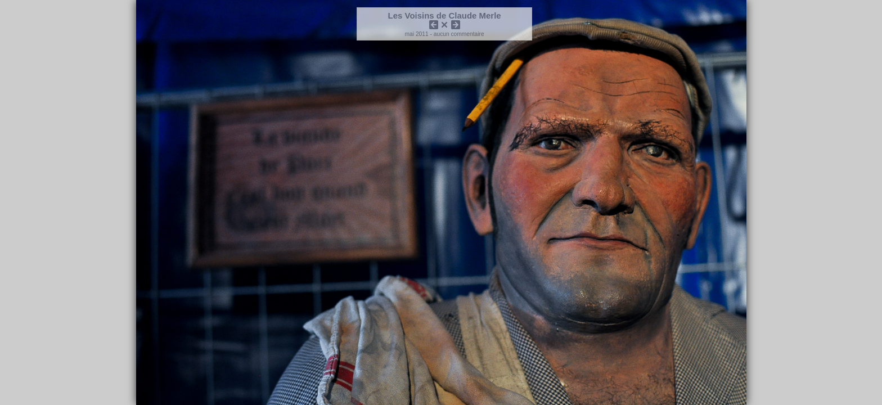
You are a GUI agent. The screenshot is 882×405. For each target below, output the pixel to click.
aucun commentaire (459, 34)
